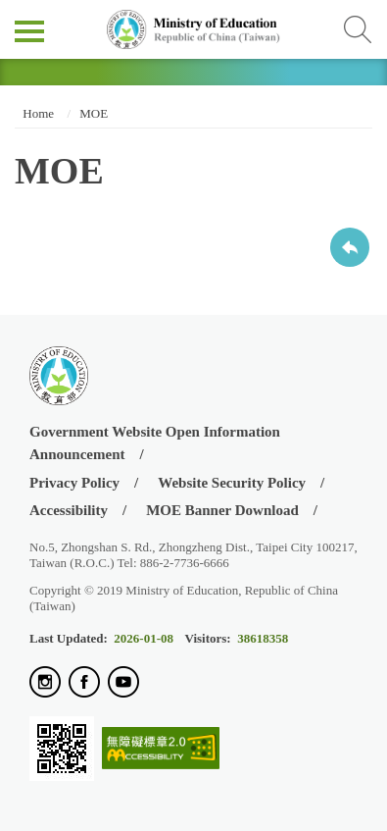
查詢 (357, 29)
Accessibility (68, 510)
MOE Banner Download (222, 510)
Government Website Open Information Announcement (154, 443)
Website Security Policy (232, 483)
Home (37, 113)
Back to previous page (349, 247)
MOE (93, 113)
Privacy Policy (74, 483)
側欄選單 (29, 31)
